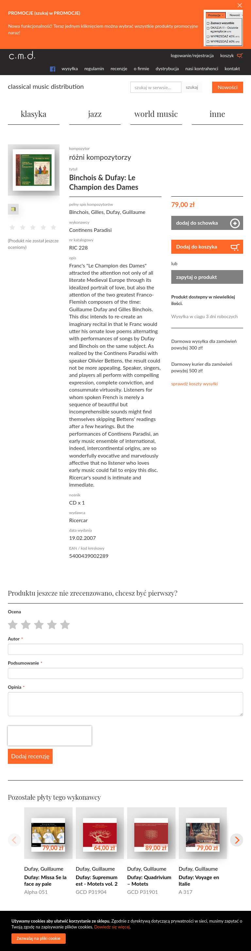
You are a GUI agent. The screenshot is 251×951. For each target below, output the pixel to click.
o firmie (141, 68)
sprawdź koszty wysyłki (194, 383)
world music (156, 113)
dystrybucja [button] (167, 68)
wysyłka (70, 68)
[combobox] (155, 87)
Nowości (228, 87)
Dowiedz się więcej (112, 926)
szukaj (192, 87)
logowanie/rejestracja (192, 55)
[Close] (239, 5)
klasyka (33, 113)
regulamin (94, 68)
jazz (95, 113)
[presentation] (50, 736)
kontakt (232, 68)
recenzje (118, 68)
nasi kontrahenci (201, 68)
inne (217, 113)
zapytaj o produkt (196, 277)
